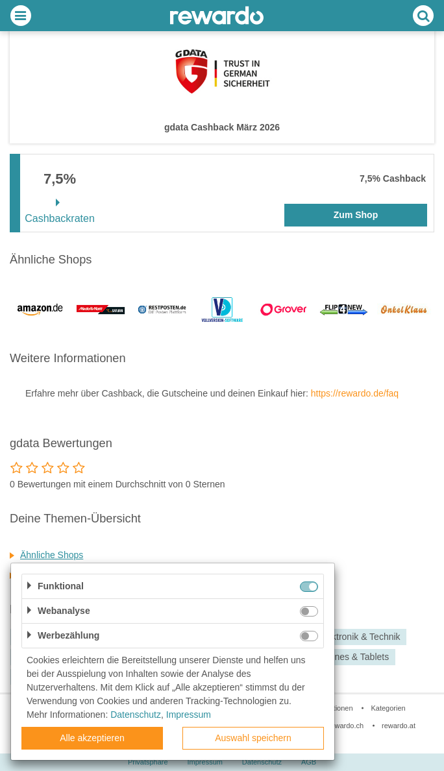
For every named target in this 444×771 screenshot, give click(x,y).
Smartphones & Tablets (342, 657)
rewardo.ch (346, 725)
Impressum (205, 762)
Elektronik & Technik (360, 637)
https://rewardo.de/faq (355, 393)
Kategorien (388, 708)
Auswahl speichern (253, 738)
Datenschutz (262, 762)
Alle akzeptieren (92, 738)
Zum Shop (356, 215)
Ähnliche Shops (51, 555)
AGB (308, 762)
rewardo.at (398, 725)
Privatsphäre (148, 762)
